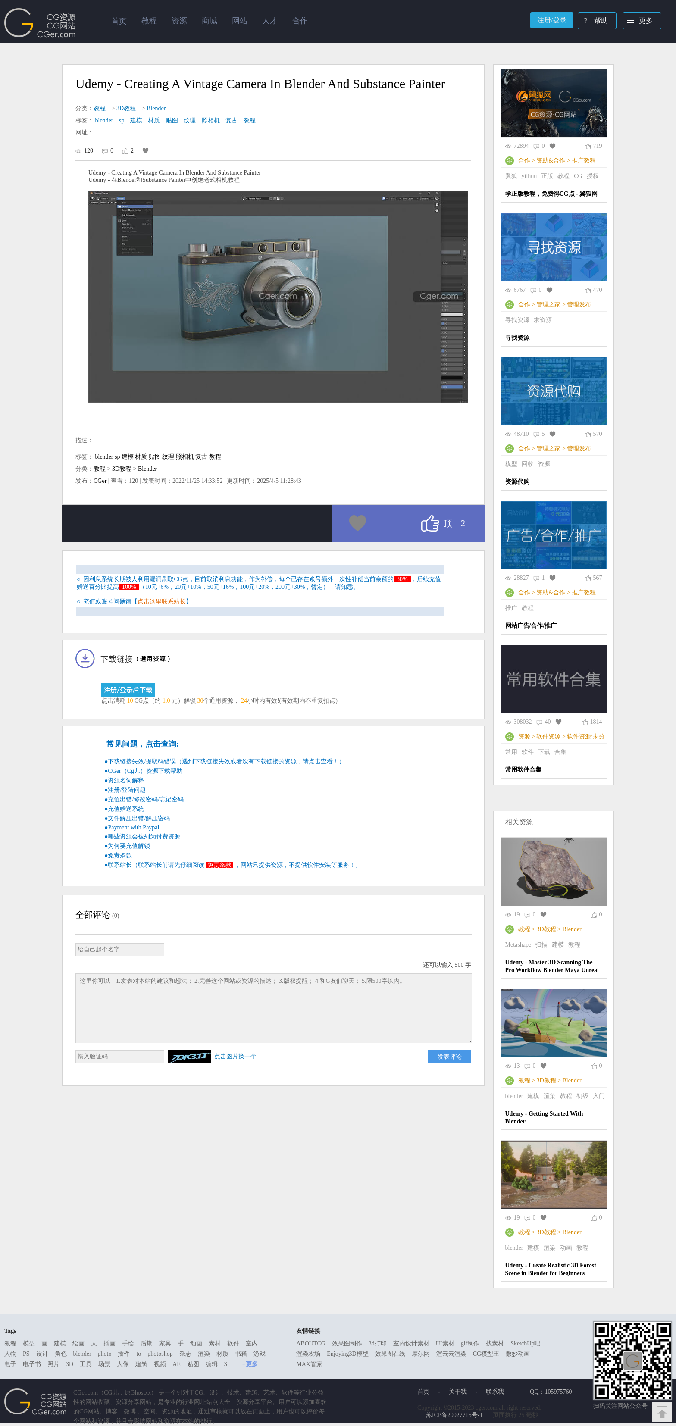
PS (26, 1354)
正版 (547, 176)
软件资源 (548, 736)
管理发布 (579, 304)
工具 (86, 1364)
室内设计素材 (411, 1343)
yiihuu (529, 176)
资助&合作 (550, 160)
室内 (252, 1343)
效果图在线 (390, 1354)
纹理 (190, 120)
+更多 (250, 1364)
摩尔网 (421, 1354)
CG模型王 (486, 1354)
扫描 (541, 944)
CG (578, 176)
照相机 (211, 120)
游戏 (260, 1354)
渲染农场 (308, 1354)
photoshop (159, 1354)
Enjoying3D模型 (347, 1354)
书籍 (241, 1354)
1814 (596, 722)
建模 (136, 120)
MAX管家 (309, 1364)
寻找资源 (517, 320)
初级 (582, 1096)
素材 (215, 1343)
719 (597, 146)
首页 (119, 21)
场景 (104, 1364)
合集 (560, 752)
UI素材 (445, 1343)
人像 (123, 1364)
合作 (524, 160)
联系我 (495, 1391)
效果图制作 (347, 1343)
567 (597, 578)
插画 (109, 1343)
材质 (154, 120)
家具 (165, 1343)
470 (597, 290)
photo (105, 1354)
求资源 (543, 320)
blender (104, 120)
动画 (566, 1248)
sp (121, 120)
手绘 (128, 1343)
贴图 (172, 120)
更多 (638, 21)
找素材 (495, 1343)
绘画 (78, 1343)
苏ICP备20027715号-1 (454, 1415)
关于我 (458, 1391)
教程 (100, 108)
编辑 (212, 1364)
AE (176, 1364)
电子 (10, 1364)
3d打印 (378, 1343)
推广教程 (584, 160)
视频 (160, 1364)
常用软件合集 (523, 769)
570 (597, 434)
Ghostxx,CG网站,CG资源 (40, 23)
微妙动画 (518, 1354)
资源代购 (517, 481)
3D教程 (126, 108)
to (138, 1354)
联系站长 (120, 865)
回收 (528, 464)
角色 (61, 1354)
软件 (528, 752)
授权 (593, 176)
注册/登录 (551, 20)
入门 (599, 1096)
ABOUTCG (310, 1343)
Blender (156, 108)
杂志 (185, 1354)
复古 (231, 120)
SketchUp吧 (525, 1343)
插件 (124, 1354)
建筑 (141, 1364)
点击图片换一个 (235, 1056)
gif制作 (470, 1343)
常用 (511, 752)
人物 (10, 1354)
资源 (544, 464)
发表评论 (450, 1056)
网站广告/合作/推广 (531, 625)
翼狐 (511, 176)
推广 (511, 608)
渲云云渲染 (451, 1354)
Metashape (518, 944)
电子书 (32, 1364)
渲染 (550, 1096)
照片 (53, 1364)
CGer (100, 481)
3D (69, 1364)
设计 (42, 1354)
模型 (511, 464)
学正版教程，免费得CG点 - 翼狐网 (551, 194)
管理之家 (548, 304)
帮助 (593, 21)
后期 (147, 1343)
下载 (544, 752)
